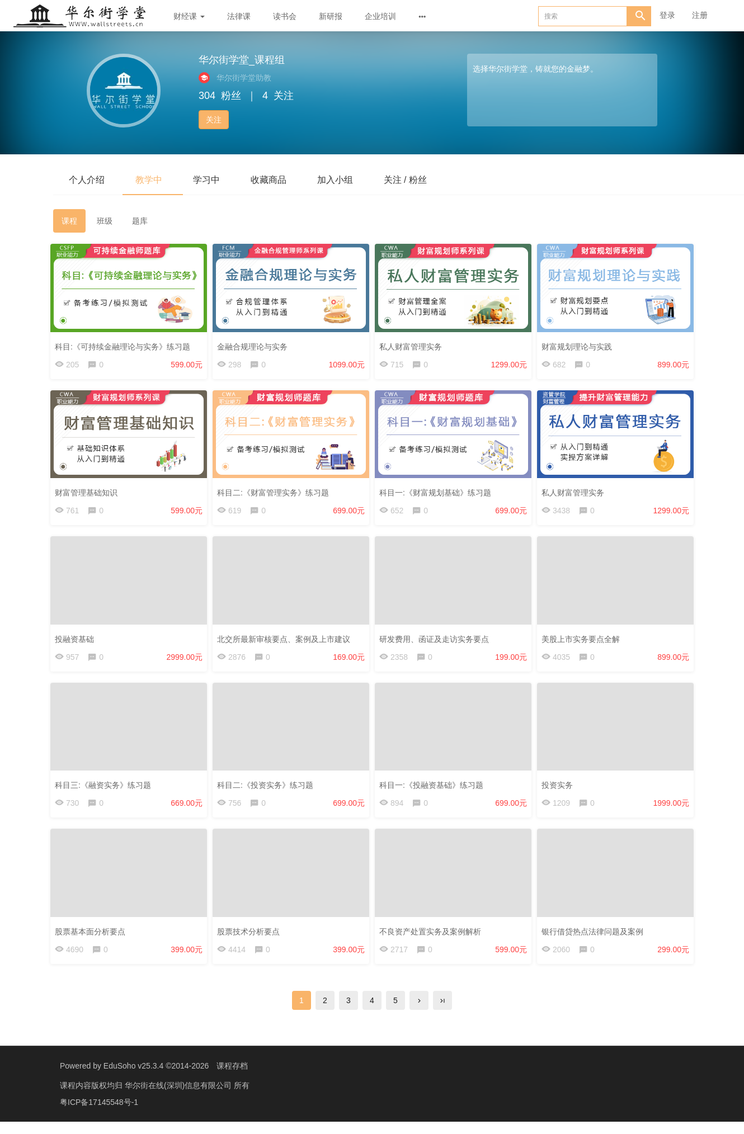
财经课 (189, 16)
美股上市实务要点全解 (583, 640)
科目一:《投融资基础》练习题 (434, 789)
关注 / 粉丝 (420, 180)
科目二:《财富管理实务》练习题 (276, 492)
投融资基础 (77, 640)
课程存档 (232, 1078)
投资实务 (560, 789)
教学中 (152, 180)
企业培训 (380, 16)
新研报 (330, 16)
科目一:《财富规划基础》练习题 (438, 492)
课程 (69, 221)
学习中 (213, 180)
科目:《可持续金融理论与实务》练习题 (125, 343)
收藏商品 (278, 180)
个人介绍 (88, 180)
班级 (104, 221)
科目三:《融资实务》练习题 (106, 789)
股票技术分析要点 (251, 938)
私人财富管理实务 (413, 343)
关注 (214, 119)
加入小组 (347, 180)
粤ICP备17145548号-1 (99, 1114)
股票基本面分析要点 (93, 938)
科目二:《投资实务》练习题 (268, 789)
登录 (667, 15)
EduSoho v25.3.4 (133, 1078)
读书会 (284, 16)
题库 (140, 221)
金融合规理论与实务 (255, 343)
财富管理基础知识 (89, 492)
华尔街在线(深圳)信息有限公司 (179, 1097)
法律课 (239, 16)
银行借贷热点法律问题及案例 (595, 938)
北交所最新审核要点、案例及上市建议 (286, 640)
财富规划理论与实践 (579, 343)
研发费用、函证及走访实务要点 (437, 640)
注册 (700, 15)
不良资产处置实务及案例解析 (433, 938)
